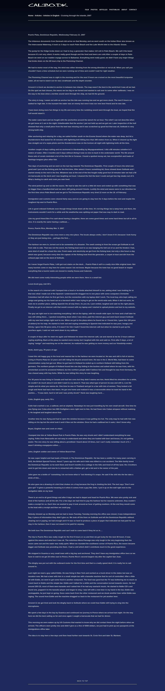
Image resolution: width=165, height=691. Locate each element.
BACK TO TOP (82, 681)
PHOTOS (94, 9)
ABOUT (124, 9)
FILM (87, 9)
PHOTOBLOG (114, 9)
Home (30, 16)
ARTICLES (103, 9)
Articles (38, 16)
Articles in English (51, 16)
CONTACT (133, 9)
